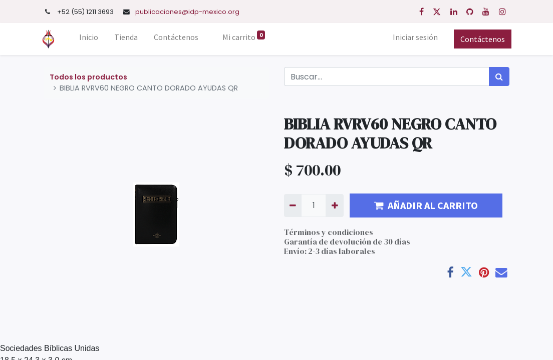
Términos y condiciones (328, 232)
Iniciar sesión (413, 37)
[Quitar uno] (293, 205)
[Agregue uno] (334, 205)
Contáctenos (480, 39)
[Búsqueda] (499, 76)
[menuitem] (91, 39)
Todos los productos (88, 77)
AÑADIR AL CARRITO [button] (426, 205)
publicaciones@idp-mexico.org (187, 12)
